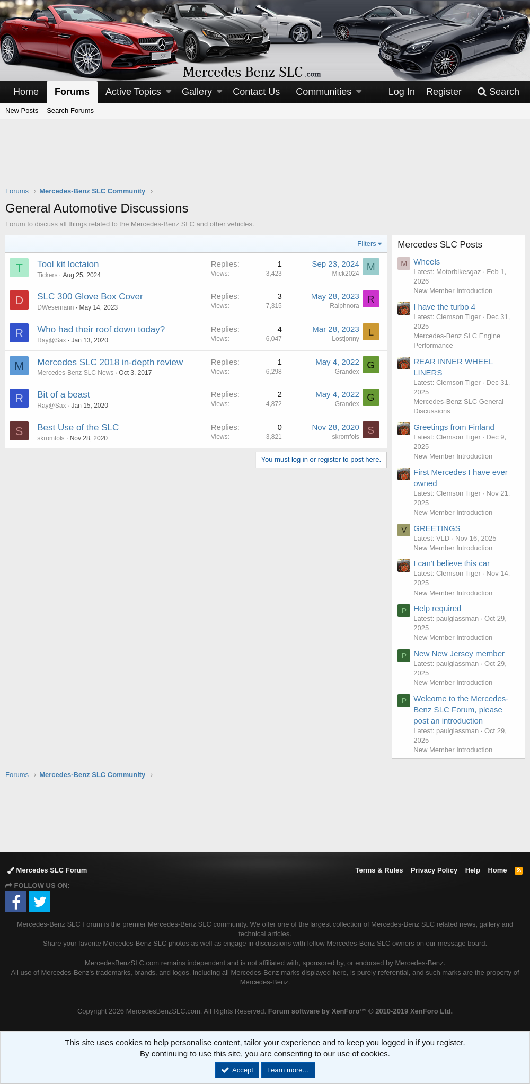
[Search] (498, 92)
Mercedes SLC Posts (440, 245)
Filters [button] (366, 244)
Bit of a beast (64, 395)
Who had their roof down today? (101, 329)
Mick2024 (345, 273)
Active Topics (133, 91)
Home (26, 91)
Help (472, 870)
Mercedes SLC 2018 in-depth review (110, 362)
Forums (72, 91)
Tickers (48, 275)
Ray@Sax (52, 340)
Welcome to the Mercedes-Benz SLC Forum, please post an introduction (461, 709)
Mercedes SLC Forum (47, 870)
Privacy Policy (434, 870)
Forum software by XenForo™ (360, 1011)
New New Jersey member (459, 653)
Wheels (427, 261)
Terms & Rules (379, 870)
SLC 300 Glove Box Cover (90, 297)
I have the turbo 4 (445, 306)
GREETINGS (437, 528)
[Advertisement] (265, 159)
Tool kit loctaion (68, 264)
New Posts (21, 110)
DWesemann (56, 307)
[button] (168, 92)
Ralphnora (344, 306)
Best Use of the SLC (78, 427)
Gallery (197, 91)
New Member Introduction (453, 291)
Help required (438, 608)
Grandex (346, 371)
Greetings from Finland (454, 426)
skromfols (51, 438)
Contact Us (256, 91)
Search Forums (70, 110)
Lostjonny (345, 338)
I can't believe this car (452, 563)
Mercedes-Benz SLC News (76, 372)
